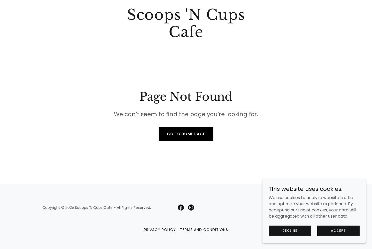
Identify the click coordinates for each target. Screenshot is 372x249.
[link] (186, 36)
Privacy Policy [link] (160, 229)
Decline (289, 234)
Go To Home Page (186, 133)
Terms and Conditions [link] (204, 229)
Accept (338, 234)
